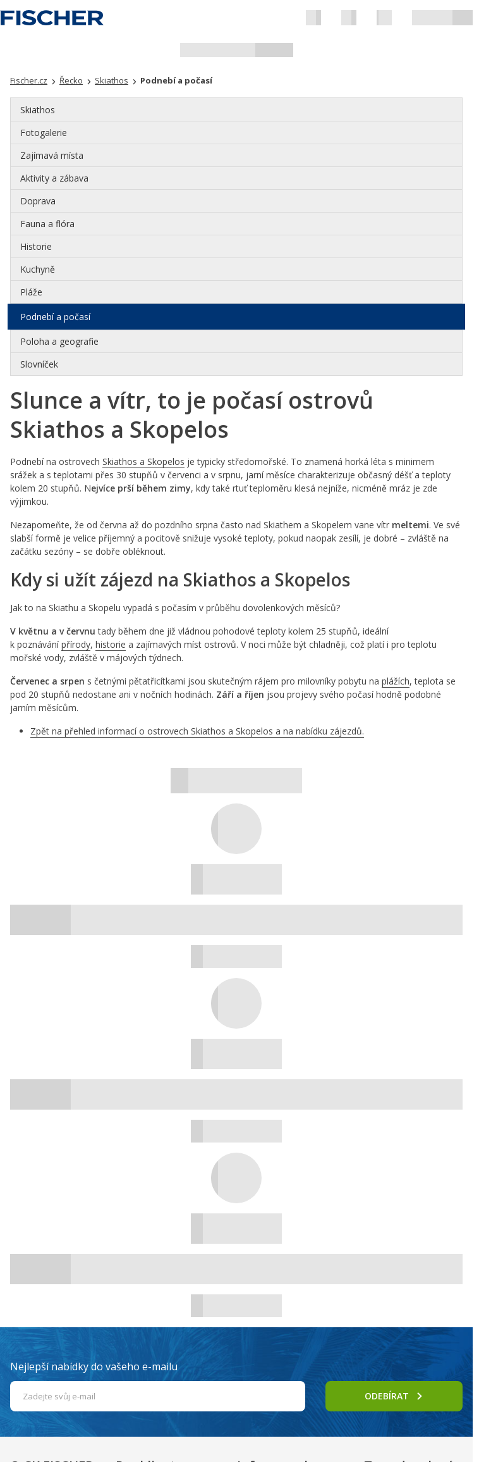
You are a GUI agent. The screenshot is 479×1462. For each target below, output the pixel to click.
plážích (395, 681)
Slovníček (39, 364)
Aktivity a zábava (54, 178)
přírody (75, 644)
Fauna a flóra (47, 224)
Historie (36, 246)
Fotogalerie (43, 133)
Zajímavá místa (51, 155)
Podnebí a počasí (55, 317)
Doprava (38, 201)
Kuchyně (37, 269)
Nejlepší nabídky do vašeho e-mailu (94, 1366)
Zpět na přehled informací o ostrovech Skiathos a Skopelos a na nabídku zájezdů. (197, 731)
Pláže (31, 292)
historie (110, 644)
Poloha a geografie (59, 341)
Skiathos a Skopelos (143, 461)
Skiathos (37, 110)
